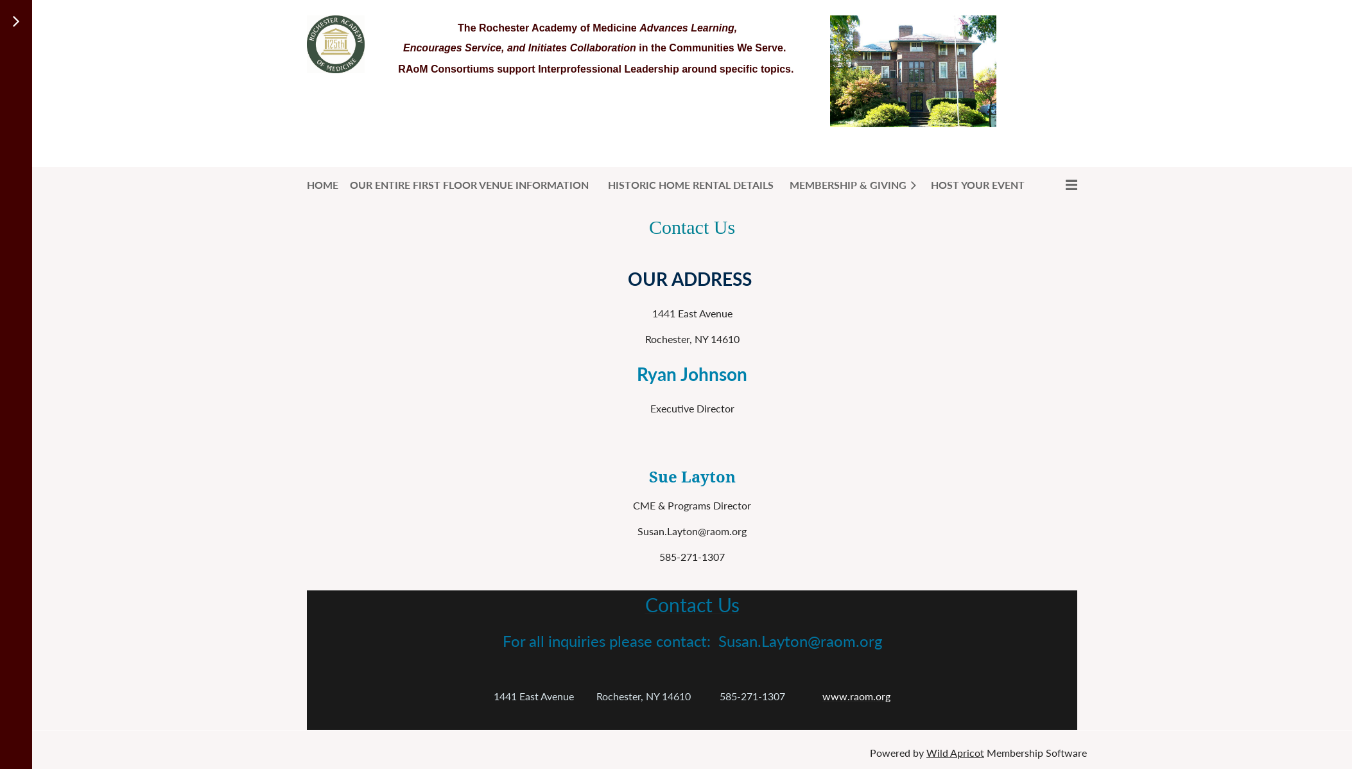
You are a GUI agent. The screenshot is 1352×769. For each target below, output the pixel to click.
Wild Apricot (955, 753)
